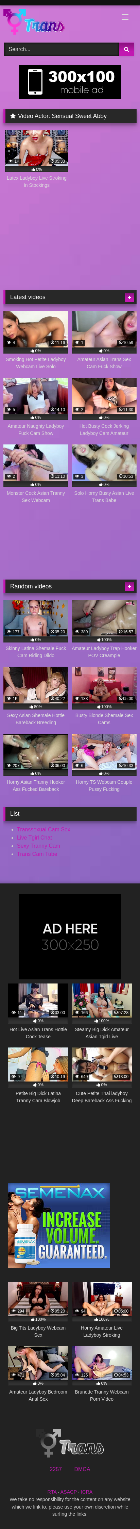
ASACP (68, 1492)
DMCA (82, 1469)
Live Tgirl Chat (34, 838)
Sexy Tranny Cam (38, 846)
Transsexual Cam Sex (43, 829)
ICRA (86, 1492)
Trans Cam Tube (37, 854)
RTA (52, 1492)
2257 (56, 1469)
